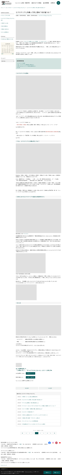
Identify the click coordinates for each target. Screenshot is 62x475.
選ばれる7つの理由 (36, 3)
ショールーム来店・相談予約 (22, 3)
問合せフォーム (31, 373)
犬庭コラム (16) (5, 23)
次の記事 (50, 388)
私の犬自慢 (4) (5, 26)
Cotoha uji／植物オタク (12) (7, 39)
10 (47, 433)
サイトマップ (4, 465)
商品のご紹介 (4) (5, 29)
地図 (21, 444)
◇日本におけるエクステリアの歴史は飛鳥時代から (26, 66)
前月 (2, 53)
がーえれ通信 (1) (5, 32)
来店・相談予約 (31, 377)
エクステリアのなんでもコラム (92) (7, 19)
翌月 (13, 53)
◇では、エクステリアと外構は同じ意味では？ (25, 64)
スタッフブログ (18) (6, 15)
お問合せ (53, 3)
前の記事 (27, 388)
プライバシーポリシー (29, 471)
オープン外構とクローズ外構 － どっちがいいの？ (36, 41)
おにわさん (26, 233)
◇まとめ (18, 67)
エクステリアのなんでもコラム (45, 15)
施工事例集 (46, 3)
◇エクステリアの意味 (21, 63)
